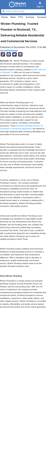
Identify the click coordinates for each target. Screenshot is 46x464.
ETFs (20, 17)
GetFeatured (11, 50)
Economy (30, 17)
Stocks (4, 17)
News (13, 17)
